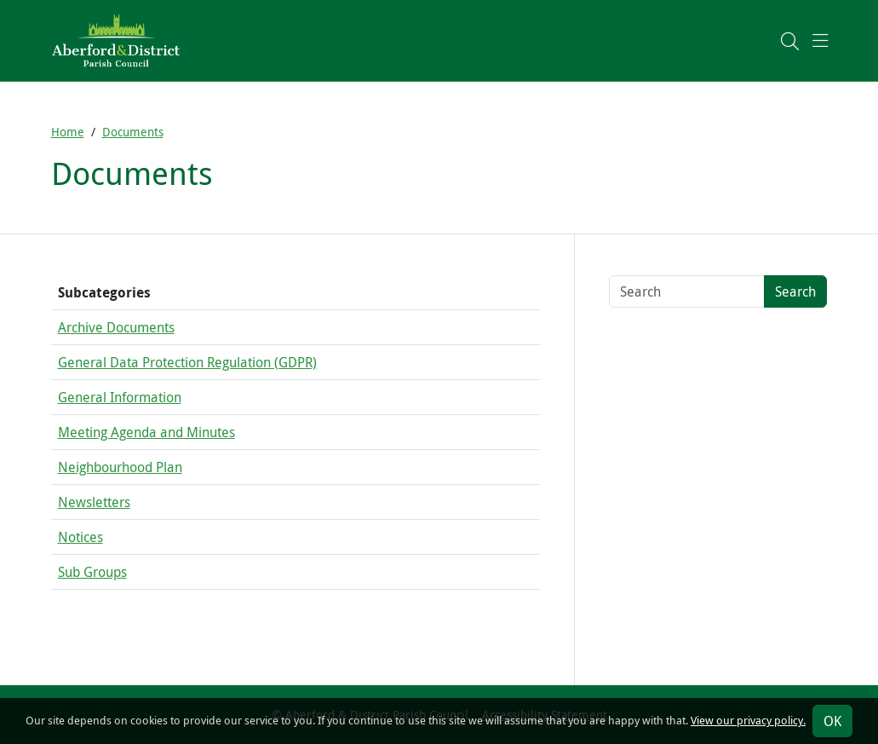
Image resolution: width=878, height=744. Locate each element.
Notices (80, 537)
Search (795, 291)
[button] (790, 40)
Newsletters (94, 502)
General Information (119, 397)
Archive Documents (116, 327)
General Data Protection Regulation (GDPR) (187, 362)
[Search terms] (687, 291)
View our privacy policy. (748, 720)
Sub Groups (92, 571)
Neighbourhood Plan (120, 467)
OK (832, 721)
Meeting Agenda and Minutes (146, 432)
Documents (133, 132)
